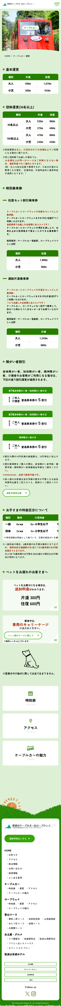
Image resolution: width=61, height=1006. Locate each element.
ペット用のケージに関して (21, 635)
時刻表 (30, 702)
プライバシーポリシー (30, 969)
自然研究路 (34, 918)
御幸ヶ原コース (17, 918)
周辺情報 (13, 864)
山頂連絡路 (49, 918)
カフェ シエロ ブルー (19, 947)
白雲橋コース (15, 928)
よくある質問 (15, 877)
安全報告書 (30, 975)
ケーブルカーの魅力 (30, 756)
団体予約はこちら (18, 838)
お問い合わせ (15, 868)
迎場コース (34, 923)
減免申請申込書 (14, 493)
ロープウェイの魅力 (19, 908)
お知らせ (13, 854)
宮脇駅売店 (29, 938)
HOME (7, 56)
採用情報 (13, 873)
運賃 (22, 888)
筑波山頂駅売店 (47, 938)
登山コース (10, 914)
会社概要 (30, 964)
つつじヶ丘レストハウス (21, 943)
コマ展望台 (14, 938)
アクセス (30, 729)
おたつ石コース (17, 923)
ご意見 (31, 980)
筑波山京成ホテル (14, 954)
